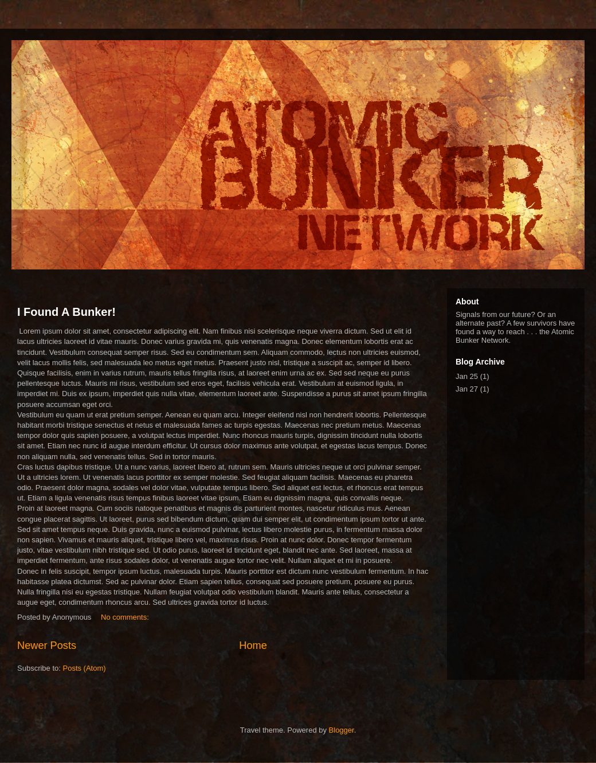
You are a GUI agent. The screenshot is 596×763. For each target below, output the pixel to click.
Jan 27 (467, 389)
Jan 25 (467, 376)
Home (253, 645)
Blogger (341, 730)
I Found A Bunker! (66, 312)
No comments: (126, 617)
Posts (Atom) (84, 668)
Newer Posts (46, 645)
